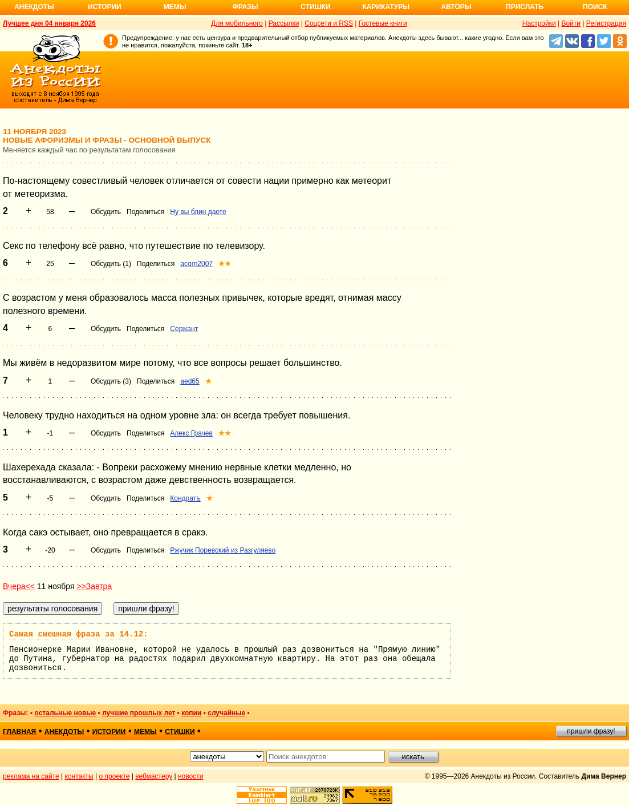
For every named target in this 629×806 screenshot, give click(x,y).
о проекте (114, 776)
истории (109, 732)
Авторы (456, 7)
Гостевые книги (383, 23)
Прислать (524, 7)
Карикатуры (385, 7)
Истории (104, 7)
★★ (224, 264)
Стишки (315, 7)
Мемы (175, 7)
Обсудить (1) (111, 264)
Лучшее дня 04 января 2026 (49, 23)
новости (190, 776)
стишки (179, 732)
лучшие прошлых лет (138, 713)
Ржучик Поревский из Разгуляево (222, 550)
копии (191, 713)
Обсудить (106, 212)
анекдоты (64, 732)
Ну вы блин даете (198, 212)
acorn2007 (196, 264)
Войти (571, 23)
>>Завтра (94, 586)
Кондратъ (185, 498)
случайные (226, 713)
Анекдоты (34, 7)
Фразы (245, 7)
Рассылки (284, 23)
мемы (145, 732)
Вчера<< (19, 586)
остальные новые (65, 713)
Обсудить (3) (111, 381)
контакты (79, 776)
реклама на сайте (31, 776)
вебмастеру (153, 776)
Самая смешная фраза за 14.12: (78, 634)
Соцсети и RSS (329, 23)
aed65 (189, 381)
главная (19, 732)
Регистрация (606, 23)
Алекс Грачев (191, 433)
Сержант (184, 329)
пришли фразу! (591, 731)
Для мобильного (237, 23)
